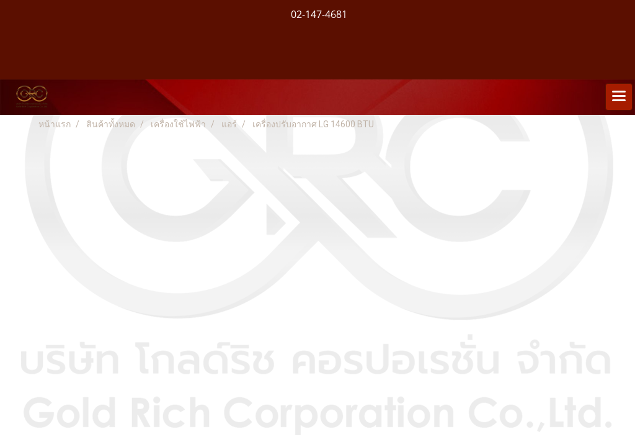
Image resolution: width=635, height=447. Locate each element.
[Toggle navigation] (619, 97)
